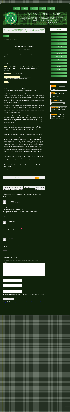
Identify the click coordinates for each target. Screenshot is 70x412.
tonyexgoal (53, 114)
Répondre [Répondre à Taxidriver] (5, 216)
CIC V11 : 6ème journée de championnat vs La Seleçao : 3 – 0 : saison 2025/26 (58, 116)
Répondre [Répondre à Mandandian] (5, 233)
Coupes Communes (59, 59)
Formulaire (51, 8)
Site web (5, 288)
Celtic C (58, 40)
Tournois (59, 69)
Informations (59, 66)
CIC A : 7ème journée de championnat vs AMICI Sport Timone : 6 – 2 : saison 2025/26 (58, 109)
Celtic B (58, 37)
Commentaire (6, 262)
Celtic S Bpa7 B (59, 46)
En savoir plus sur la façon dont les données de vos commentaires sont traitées (22, 302)
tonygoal (11, 238)
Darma (36, 177)
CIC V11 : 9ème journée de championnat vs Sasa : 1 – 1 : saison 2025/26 (58, 87)
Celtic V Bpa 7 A (59, 53)
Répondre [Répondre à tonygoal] (5, 250)
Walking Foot (58, 76)
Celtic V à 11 (58, 50)
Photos (42, 8)
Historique (33, 8)
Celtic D (58, 43)
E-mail (5, 283)
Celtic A (24, 177)
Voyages (59, 72)
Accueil (16, 8)
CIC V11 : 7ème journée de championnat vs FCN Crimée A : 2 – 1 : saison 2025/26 (58, 102)
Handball (59, 63)
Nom (4, 278)
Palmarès (25, 8)
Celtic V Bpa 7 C (59, 56)
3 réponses (6, 35)
